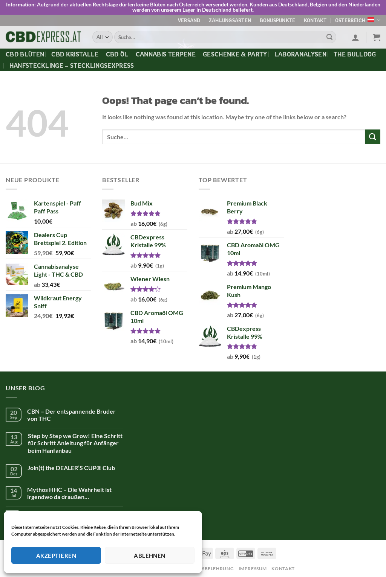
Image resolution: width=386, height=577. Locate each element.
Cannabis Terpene (166, 54)
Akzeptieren (56, 555)
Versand (189, 20)
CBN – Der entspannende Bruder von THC (71, 414)
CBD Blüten (25, 54)
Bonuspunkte (278, 20)
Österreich (357, 20)
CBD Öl (117, 54)
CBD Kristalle (74, 54)
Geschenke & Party (235, 54)
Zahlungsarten (230, 20)
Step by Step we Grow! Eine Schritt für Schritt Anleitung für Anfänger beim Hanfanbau (75, 443)
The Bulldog (355, 54)
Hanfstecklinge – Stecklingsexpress (71, 65)
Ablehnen (149, 555)
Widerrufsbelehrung (205, 568)
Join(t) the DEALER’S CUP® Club (71, 467)
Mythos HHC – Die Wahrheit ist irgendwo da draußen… (69, 493)
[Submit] (329, 36)
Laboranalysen (300, 54)
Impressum (253, 568)
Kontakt (315, 20)
